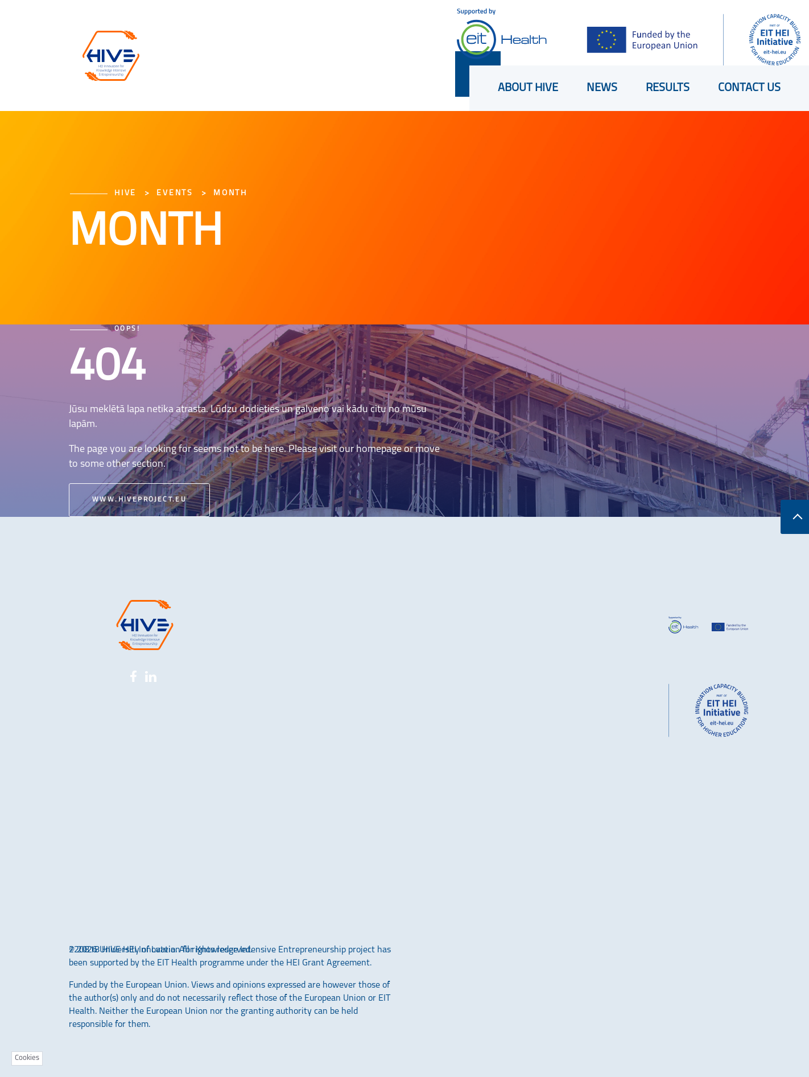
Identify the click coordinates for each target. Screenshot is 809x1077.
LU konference (261, 27)
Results (668, 88)
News (602, 88)
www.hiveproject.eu (139, 499)
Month (230, 193)
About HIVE (528, 88)
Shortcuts (371, 28)
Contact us (749, 88)
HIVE (125, 193)
